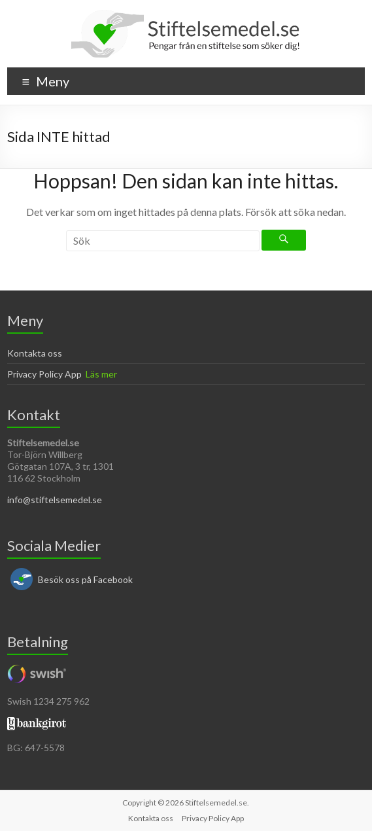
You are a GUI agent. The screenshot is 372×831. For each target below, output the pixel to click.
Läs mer (101, 374)
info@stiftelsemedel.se (54, 499)
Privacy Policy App (44, 374)
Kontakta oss (34, 353)
